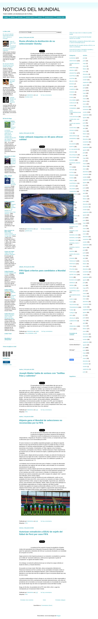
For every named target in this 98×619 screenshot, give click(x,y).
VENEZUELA (73, 326)
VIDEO (71, 329)
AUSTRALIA (72, 75)
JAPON (71, 210)
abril (84, 96)
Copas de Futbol (9, 251)
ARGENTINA (73, 73)
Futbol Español (9, 271)
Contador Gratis (7, 364)
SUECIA (71, 299)
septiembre (86, 82)
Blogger (58, 615)
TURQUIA (72, 312)
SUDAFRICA (73, 288)
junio (84, 60)
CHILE (71, 94)
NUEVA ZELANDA (74, 254)
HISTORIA (72, 186)
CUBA (71, 133)
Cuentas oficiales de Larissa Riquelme (13, 100)
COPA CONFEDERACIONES (75, 112)
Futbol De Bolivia (10, 121)
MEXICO (71, 221)
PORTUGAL (72, 271)
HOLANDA (72, 188)
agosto (85, 85)
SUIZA (71, 301)
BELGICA (72, 81)
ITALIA (71, 205)
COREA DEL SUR (74, 119)
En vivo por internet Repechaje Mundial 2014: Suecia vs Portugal (8, 36)
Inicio (44, 600)
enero (84, 71)
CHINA (71, 97)
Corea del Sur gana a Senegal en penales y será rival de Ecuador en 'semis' (81, 50)
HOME (6, 17)
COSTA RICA (73, 127)
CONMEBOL (72, 108)
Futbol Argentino (9, 201)
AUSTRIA (72, 78)
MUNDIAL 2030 (73, 240)
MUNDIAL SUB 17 (30, 17)
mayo (84, 63)
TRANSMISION (73, 307)
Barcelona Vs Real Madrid (10, 156)
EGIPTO (71, 146)
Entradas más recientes (26, 600)
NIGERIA (71, 251)
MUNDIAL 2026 (32, 333)
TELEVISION (73, 304)
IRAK (70, 196)
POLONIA (72, 269)
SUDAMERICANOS (74, 295)
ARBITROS (72, 67)
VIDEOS (40, 17)
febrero (85, 69)
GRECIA (71, 180)
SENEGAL (72, 282)
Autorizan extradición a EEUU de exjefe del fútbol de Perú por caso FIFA (40, 532)
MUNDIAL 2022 (73, 235)
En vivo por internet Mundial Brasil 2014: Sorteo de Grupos (8, 65)
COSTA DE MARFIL (74, 123)
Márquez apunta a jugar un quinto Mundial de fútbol (9, 317)
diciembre (85, 74)
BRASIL (13, 17)
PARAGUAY (72, 261)
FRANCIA (72, 175)
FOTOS (71, 172)
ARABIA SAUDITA (74, 63)
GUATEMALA (73, 183)
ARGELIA (72, 70)
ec (70, 141)
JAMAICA (72, 207)
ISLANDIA (72, 202)
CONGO (71, 105)
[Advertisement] (47, 24)
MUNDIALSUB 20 (49, 17)
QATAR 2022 (28, 230)
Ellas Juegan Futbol (8, 176)
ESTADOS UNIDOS (74, 163)
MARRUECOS (73, 215)
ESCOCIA (72, 152)
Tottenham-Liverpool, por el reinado (13, 295)
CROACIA (72, 130)
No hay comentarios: (46, 95)
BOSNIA (71, 84)
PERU (71, 266)
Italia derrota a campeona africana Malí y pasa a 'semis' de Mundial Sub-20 (82, 41)
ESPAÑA (71, 160)
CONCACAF (72, 102)
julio (84, 58)
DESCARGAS (73, 135)
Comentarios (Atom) (46, 605)
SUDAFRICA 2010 (74, 290)
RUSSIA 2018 (29, 97)
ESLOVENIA (72, 157)
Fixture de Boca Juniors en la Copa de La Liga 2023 (10, 234)
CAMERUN (72, 89)
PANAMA (71, 258)
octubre (85, 79)
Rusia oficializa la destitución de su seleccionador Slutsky (37, 42)
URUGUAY (72, 318)
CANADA (72, 92)
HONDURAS (72, 191)
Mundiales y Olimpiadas (8, 339)
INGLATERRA (73, 194)
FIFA (26, 333)
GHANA (71, 178)
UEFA (71, 315)
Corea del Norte (73, 116)
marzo (84, 66)
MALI (70, 213)
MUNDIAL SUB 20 (74, 247)
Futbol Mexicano (9, 313)
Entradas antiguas (60, 600)
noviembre (86, 77)
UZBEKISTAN (73, 320)
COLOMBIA (72, 100)
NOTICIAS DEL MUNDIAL (31, 9)
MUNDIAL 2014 (73, 226)
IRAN (70, 199)
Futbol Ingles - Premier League (9, 290)
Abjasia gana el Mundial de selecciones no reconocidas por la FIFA (40, 421)
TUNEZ (71, 310)
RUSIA (71, 277)
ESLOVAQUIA (73, 154)
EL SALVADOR (73, 149)
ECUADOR (72, 144)
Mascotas (72, 218)
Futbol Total (8, 333)
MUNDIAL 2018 (60, 17)
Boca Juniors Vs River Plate (9, 231)
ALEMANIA (72, 58)
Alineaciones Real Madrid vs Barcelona (13, 162)
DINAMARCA (73, 138)
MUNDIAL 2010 (73, 224)
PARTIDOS (72, 263)
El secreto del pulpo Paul (12, 81)
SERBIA (71, 285)
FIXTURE (20, 17)
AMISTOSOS (73, 60)
